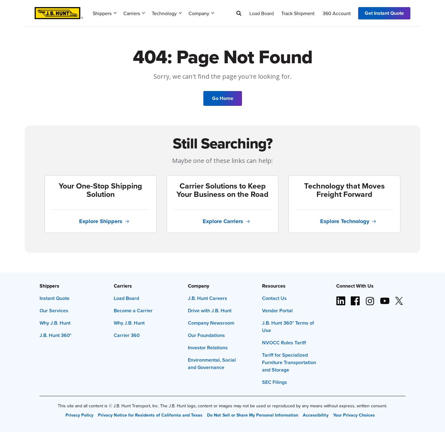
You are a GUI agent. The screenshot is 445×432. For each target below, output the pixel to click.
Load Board (261, 13)
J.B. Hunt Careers (207, 298)
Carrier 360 (127, 335)
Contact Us (274, 298)
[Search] (238, 13)
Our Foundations (206, 335)
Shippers (105, 13)
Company (201, 13)
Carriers (134, 13)
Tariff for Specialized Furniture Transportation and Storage (289, 362)
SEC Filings (274, 382)
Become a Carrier (133, 310)
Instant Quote (55, 298)
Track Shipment (298, 13)
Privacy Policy (79, 415)
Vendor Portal (277, 310)
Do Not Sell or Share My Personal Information (252, 415)
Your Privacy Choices (354, 415)
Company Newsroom (211, 322)
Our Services (54, 310)
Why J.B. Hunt (55, 322)
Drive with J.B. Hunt (209, 310)
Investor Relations (208, 347)
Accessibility (315, 415)
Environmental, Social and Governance (212, 363)
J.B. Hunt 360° (55, 335)
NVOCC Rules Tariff (284, 342)
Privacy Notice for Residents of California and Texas (150, 415)
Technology (167, 13)
